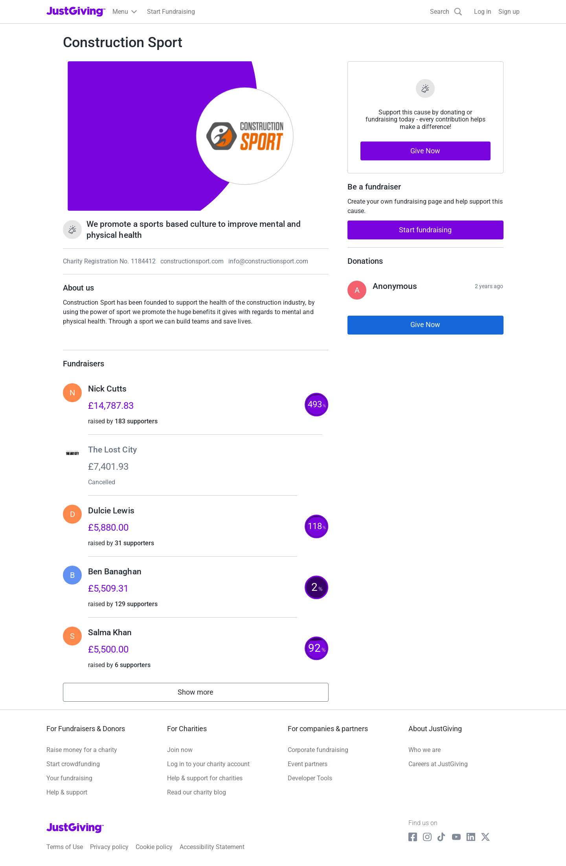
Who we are (424, 750)
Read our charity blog (196, 792)
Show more (204, 694)
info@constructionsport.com (268, 261)
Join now (180, 750)
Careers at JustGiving (438, 764)
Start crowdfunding (73, 764)
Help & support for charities (205, 778)
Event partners (307, 764)
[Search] (446, 11)
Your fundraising (69, 778)
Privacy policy (109, 847)
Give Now (425, 151)
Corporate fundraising (318, 750)
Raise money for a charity (81, 750)
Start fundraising (425, 230)
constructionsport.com (192, 261)
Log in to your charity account (208, 764)
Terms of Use (64, 847)
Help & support (66, 792)
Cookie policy (154, 847)
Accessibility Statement (212, 847)
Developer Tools (310, 778)
